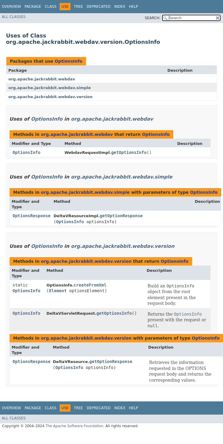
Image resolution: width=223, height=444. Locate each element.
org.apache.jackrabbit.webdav (41, 79)
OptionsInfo (68, 61)
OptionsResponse (31, 215)
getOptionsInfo (129, 152)
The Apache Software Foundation (74, 426)
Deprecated (99, 6)
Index (120, 6)
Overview (11, 6)
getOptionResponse (121, 215)
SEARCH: (153, 18)
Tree (78, 6)
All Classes (13, 17)
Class (50, 6)
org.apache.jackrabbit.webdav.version (50, 96)
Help (133, 6)
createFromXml (90, 285)
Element (58, 290)
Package (33, 6)
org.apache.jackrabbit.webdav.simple (49, 88)
